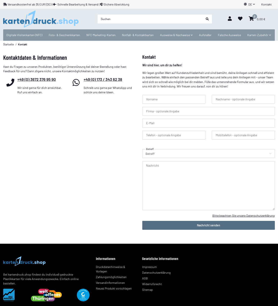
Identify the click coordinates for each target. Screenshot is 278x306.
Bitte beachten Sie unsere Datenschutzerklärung (243, 215)
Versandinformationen (110, 282)
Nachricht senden (208, 225)
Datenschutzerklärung (156, 272)
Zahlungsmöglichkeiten (111, 277)
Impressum (149, 267)
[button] (249, 4)
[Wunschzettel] (240, 19)
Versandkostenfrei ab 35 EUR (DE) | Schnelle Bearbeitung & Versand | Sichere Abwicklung (66, 4)
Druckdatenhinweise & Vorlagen (110, 269)
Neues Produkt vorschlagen (114, 288)
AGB (145, 278)
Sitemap (147, 289)
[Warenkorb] (257, 19)
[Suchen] (150, 19)
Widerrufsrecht (152, 284)
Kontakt (266, 4)
